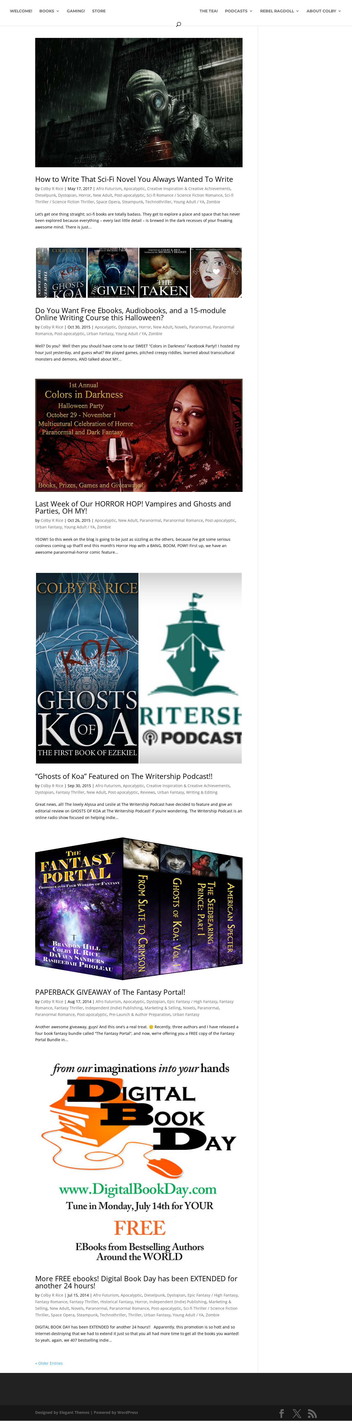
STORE (115, 11)
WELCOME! (37, 11)
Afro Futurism (109, 188)
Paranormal (200, 327)
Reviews (147, 792)
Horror (85, 195)
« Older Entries (49, 1363)
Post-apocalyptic (129, 195)
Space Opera (108, 201)
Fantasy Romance (51, 1301)
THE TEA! (229, 11)
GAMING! (92, 11)
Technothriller (158, 201)
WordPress (127, 1412)
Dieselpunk (45, 195)
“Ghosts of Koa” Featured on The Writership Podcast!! (124, 776)
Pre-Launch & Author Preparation (139, 1014)
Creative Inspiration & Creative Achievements (188, 188)
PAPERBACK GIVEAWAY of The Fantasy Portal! (110, 992)
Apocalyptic (134, 188)
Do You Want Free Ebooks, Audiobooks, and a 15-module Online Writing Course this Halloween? (130, 313)
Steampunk (132, 201)
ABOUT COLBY (173, 24)
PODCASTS (256, 11)
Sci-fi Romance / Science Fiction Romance (184, 195)
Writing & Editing (202, 792)
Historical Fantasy (116, 1301)
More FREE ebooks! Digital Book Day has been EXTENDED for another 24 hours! (136, 1282)
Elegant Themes (74, 1412)
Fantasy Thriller (70, 792)
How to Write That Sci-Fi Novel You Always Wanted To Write (134, 179)
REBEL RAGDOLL (297, 11)
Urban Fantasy (100, 333)
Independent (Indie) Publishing (113, 1007)
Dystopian (67, 195)
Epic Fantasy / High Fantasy (192, 1001)
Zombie (213, 201)
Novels (181, 327)
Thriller (135, 1314)
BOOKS (62, 11)
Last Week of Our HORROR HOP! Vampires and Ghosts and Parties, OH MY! (133, 507)
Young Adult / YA (189, 201)
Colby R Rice (52, 188)
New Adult (102, 195)
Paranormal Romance (183, 520)
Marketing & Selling (163, 1007)
